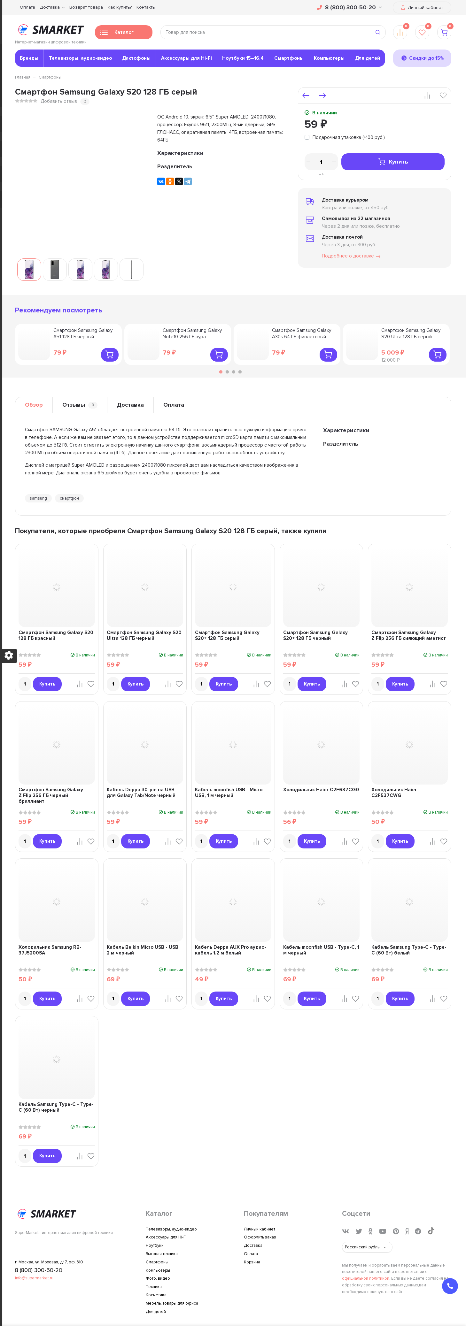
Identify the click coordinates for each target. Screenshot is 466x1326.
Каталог (117, 34)
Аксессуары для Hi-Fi (186, 58)
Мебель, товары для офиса (172, 1303)
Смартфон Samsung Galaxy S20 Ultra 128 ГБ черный (144, 635)
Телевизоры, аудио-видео (80, 58)
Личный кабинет (422, 7)
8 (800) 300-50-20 (349, 7)
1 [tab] (221, 372)
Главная (22, 77)
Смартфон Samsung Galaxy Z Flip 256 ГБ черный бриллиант (51, 795)
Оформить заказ (260, 1237)
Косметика (156, 1295)
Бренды (29, 58)
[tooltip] (345, 138)
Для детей (367, 58)
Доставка (50, 7)
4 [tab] (240, 372)
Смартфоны (289, 58)
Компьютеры (329, 58)
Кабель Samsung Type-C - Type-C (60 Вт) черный (56, 1107)
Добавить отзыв (59, 101)
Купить (393, 162)
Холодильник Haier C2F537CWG (394, 792)
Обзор (34, 404)
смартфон (69, 498)
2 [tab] (227, 372)
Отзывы (79, 405)
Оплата (27, 7)
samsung (38, 498)
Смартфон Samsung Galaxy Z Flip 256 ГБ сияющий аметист (408, 635)
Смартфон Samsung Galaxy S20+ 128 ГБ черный (315, 635)
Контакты (146, 7)
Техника (154, 1286)
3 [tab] (233, 372)
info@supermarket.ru (34, 1278)
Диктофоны (136, 58)
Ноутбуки (155, 1245)
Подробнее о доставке (351, 256)
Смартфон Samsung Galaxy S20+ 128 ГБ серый (227, 635)
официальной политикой (365, 1278)
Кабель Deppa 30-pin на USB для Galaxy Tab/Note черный (141, 792)
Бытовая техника (162, 1253)
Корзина (252, 1262)
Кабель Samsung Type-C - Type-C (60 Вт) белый (409, 950)
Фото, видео (158, 1278)
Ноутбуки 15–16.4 (243, 58)
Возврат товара (86, 7)
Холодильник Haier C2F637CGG (321, 790)
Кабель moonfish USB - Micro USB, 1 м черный (228, 792)
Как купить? (120, 7)
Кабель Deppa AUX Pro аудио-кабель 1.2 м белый (230, 950)
